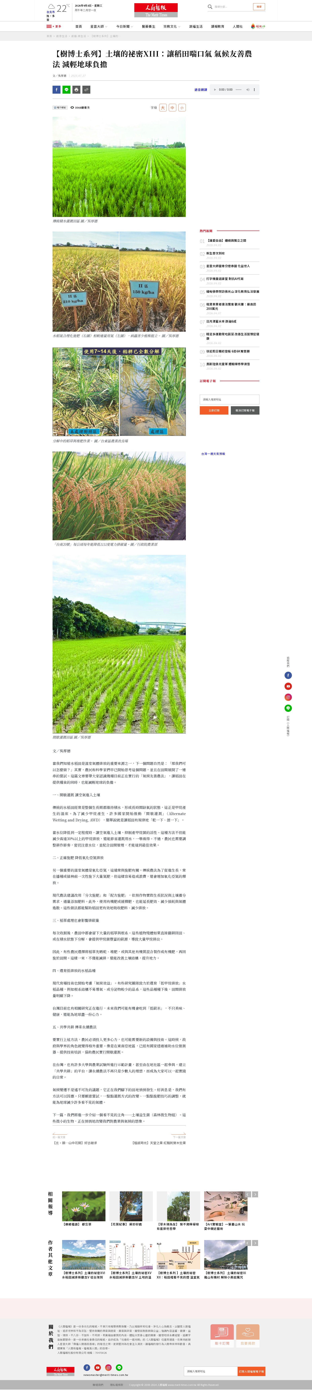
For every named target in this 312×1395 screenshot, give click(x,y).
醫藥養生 (148, 29)
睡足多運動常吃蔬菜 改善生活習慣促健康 (232, 341)
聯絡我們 (98, 1390)
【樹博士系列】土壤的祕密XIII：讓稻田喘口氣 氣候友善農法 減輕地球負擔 (105, 39)
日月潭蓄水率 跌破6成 (221, 326)
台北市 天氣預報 (229, 442)
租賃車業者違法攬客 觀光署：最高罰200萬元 (231, 311)
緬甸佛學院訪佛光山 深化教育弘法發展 (232, 296)
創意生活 (61, 39)
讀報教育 (218, 29)
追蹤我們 (280, 661)
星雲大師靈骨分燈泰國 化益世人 (228, 271)
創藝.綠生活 (78, 39)
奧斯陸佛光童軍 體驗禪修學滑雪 (228, 369)
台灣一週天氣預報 (212, 459)
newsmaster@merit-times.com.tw (106, 1380)
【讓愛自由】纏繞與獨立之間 (226, 245)
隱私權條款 (116, 1390)
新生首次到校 (215, 258)
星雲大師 (99, 29)
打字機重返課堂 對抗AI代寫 (225, 284)
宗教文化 (172, 29)
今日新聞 (125, 29)
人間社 (238, 29)
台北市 (51, 13)
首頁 (78, 29)
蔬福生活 (196, 29)
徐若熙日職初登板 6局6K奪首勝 (228, 356)
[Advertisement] (156, 1168)
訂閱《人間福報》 (280, 726)
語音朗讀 (201, 94)
